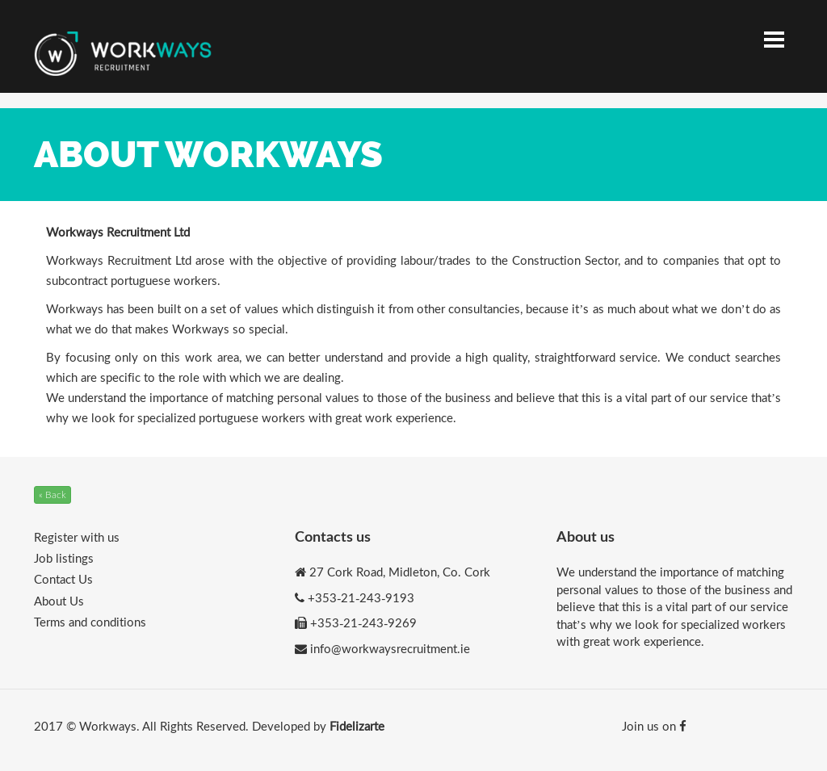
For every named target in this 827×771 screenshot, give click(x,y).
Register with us (77, 537)
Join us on (654, 726)
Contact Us (63, 579)
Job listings (64, 558)
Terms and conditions (90, 621)
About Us (59, 600)
